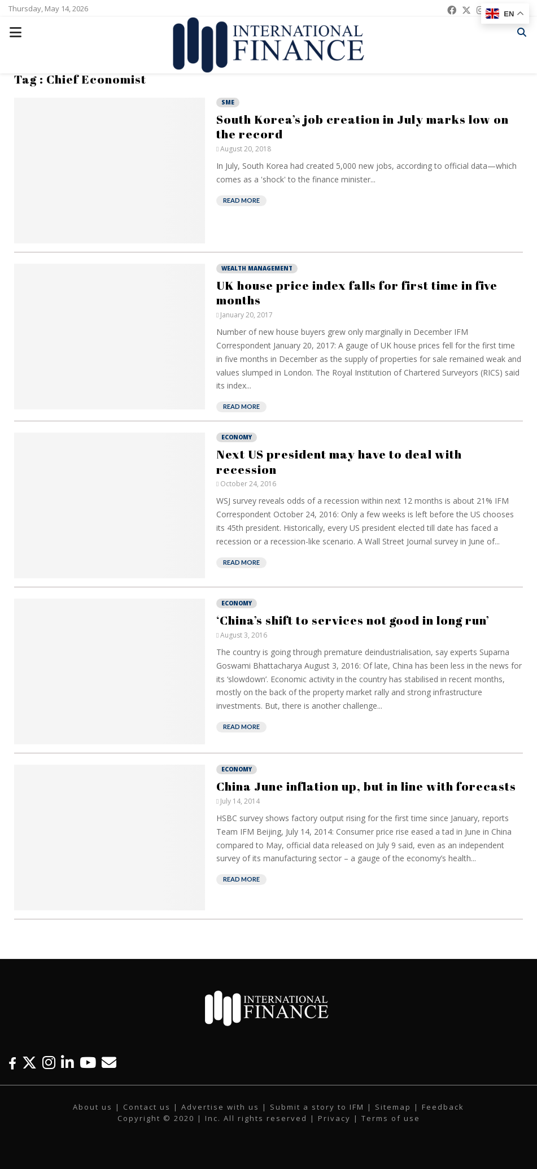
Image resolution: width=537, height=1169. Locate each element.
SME (227, 102)
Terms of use (390, 1118)
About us (92, 1107)
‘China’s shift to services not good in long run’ (353, 620)
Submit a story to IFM (317, 1107)
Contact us (147, 1107)
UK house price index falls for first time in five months (356, 292)
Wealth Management (256, 268)
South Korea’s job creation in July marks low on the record (362, 126)
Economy (236, 437)
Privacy (334, 1118)
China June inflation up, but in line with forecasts (366, 786)
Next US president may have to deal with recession (339, 461)
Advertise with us (220, 1107)
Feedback (443, 1107)
